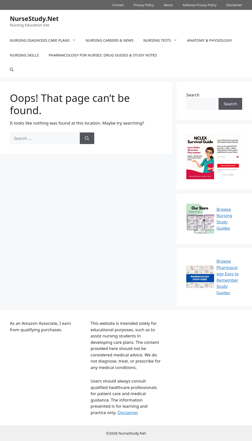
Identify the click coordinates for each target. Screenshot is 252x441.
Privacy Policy (144, 5)
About (168, 5)
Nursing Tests (162, 40)
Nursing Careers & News (110, 40)
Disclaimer (234, 5)
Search (193, 95)
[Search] (87, 138)
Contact (118, 5)
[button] (11, 69)
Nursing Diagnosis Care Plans (45, 40)
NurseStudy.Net (34, 18)
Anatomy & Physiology (209, 40)
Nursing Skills (24, 55)
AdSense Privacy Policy (200, 5)
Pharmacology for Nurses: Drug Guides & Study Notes (103, 55)
